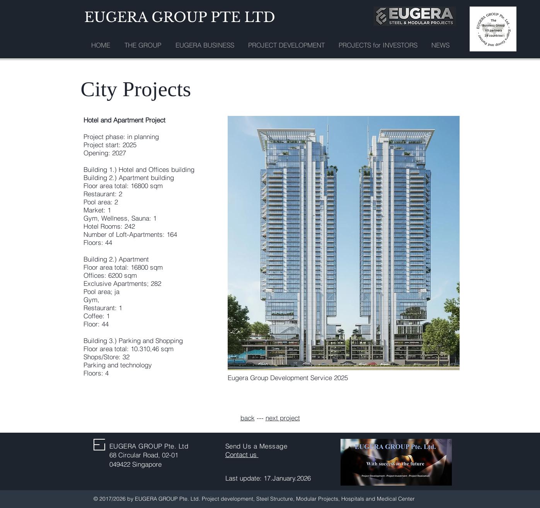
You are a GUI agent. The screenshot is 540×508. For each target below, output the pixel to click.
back (247, 418)
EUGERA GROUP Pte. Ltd (149, 446)
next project (283, 418)
